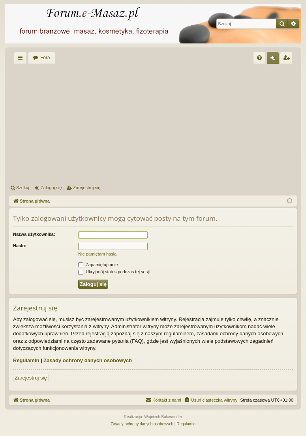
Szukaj (22, 187)
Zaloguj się (51, 187)
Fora (45, 57)
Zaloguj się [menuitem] (274, 59)
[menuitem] (259, 58)
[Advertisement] (157, 123)
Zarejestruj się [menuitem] (287, 59)
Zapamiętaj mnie (98, 264)
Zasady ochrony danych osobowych (87, 360)
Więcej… (21, 59)
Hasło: (19, 245)
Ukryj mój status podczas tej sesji (114, 271)
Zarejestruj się (86, 187)
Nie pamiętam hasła (97, 254)
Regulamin (26, 360)
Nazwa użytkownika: (34, 234)
